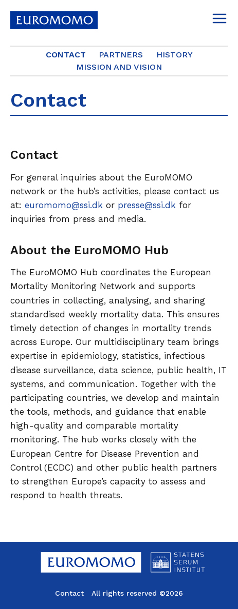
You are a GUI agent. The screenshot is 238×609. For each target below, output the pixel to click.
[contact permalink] (5, 155)
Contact (66, 54)
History (174, 54)
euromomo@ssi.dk (64, 205)
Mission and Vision (119, 67)
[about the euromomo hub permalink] (5, 250)
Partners (121, 54)
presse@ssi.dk (147, 205)
